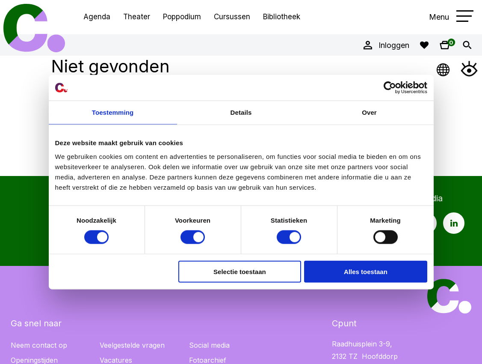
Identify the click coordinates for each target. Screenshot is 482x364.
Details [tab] (241, 112)
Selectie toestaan (239, 271)
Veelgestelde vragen (132, 345)
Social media (209, 345)
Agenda (96, 16)
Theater (136, 16)
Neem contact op (39, 345)
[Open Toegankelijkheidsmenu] (469, 68)
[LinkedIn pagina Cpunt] (453, 223)
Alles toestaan (365, 271)
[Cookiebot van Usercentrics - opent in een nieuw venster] (389, 87)
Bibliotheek (281, 16)
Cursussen (232, 16)
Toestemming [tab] (113, 112)
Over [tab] (369, 112)
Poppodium (182, 16)
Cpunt (34, 28)
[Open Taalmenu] (443, 68)
